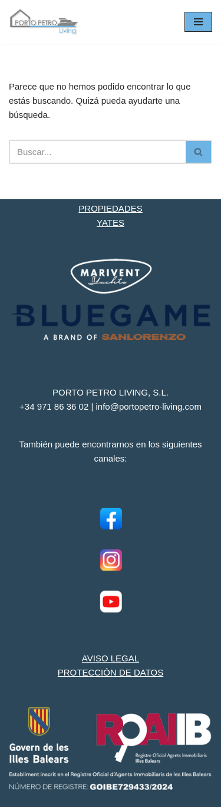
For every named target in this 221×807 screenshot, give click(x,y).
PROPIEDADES (110, 208)
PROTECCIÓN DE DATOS (110, 672)
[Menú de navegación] (198, 22)
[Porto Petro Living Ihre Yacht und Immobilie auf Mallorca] (44, 22)
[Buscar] (97, 152)
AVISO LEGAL (110, 658)
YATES (110, 223)
